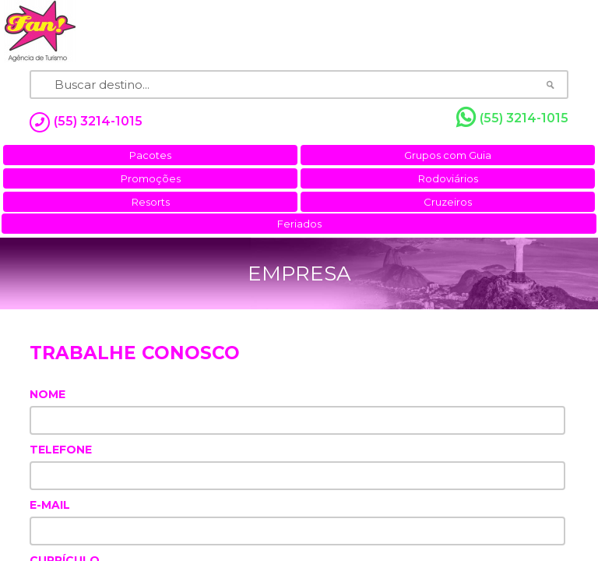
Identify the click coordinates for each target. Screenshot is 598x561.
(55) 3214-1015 (512, 118)
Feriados (299, 223)
